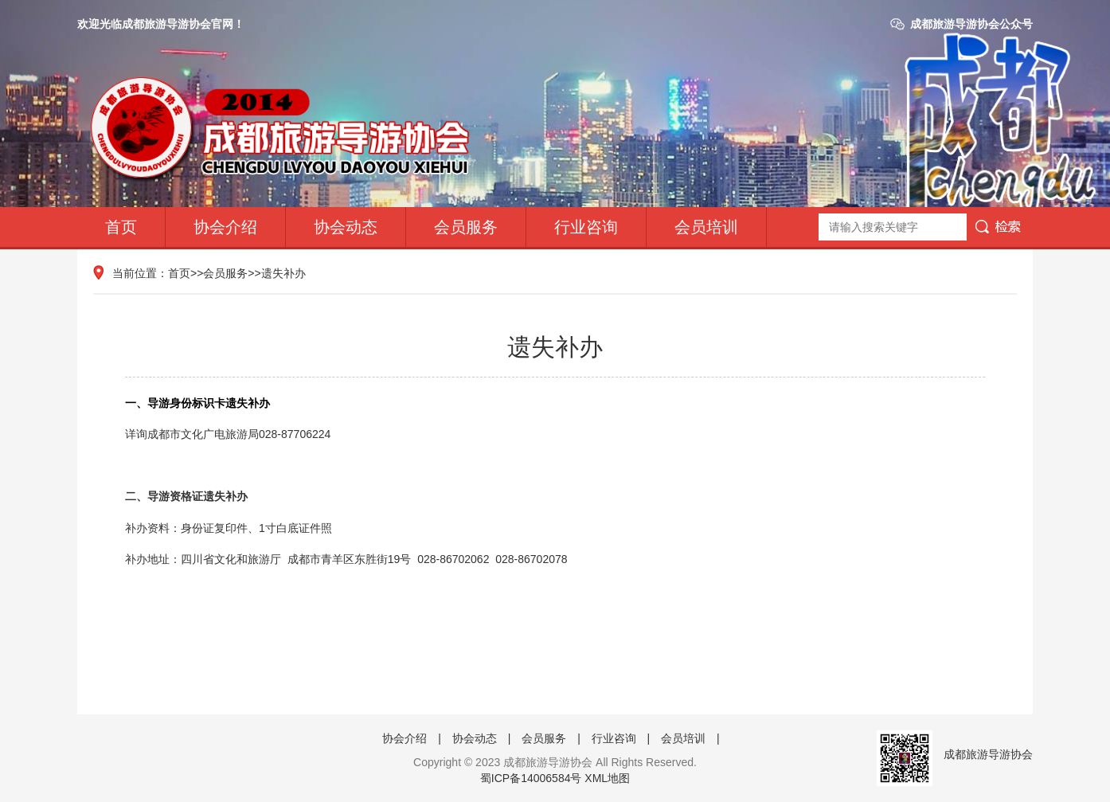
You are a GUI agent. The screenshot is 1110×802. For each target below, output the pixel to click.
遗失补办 (283, 273)
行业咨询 (586, 227)
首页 (121, 227)
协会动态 (345, 227)
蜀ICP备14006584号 (531, 778)
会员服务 (466, 227)
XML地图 (607, 778)
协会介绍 (225, 227)
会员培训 (706, 227)
